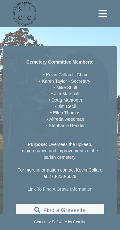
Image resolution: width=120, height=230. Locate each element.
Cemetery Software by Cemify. (60, 222)
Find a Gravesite (59, 210)
